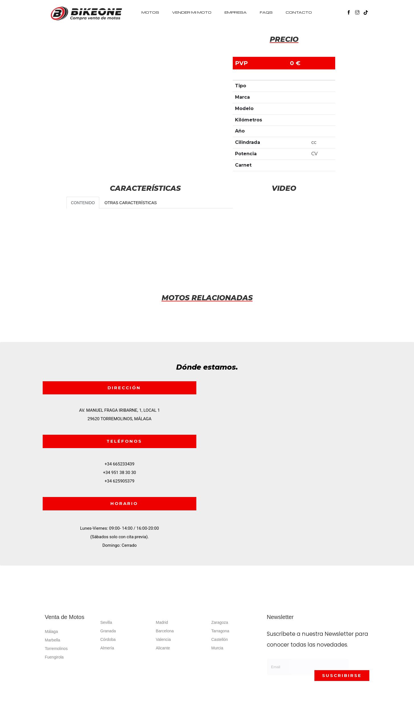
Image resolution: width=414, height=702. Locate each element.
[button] (368, 9)
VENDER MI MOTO (191, 12)
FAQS (266, 12)
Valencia (163, 639)
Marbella (52, 640)
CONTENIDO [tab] (83, 202)
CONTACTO (299, 12)
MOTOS (150, 12)
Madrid (162, 622)
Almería (107, 648)
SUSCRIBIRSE (342, 675)
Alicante (163, 648)
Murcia (217, 648)
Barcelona (165, 631)
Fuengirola (54, 657)
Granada (108, 631)
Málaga (51, 631)
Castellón (219, 639)
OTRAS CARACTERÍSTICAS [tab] (130, 202)
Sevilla (106, 622)
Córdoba (108, 639)
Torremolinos (56, 648)
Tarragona (220, 631)
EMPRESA (235, 12)
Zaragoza (219, 622)
